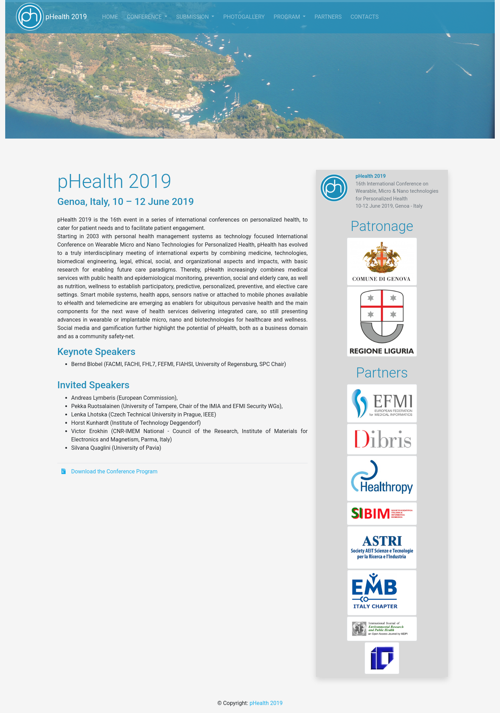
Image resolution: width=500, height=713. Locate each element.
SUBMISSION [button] (193, 17)
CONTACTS (365, 17)
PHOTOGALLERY (244, 17)
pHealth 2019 (51, 17)
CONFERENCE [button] (145, 17)
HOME (112, 16)
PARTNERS (328, 17)
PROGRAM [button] (287, 17)
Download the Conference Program (109, 471)
